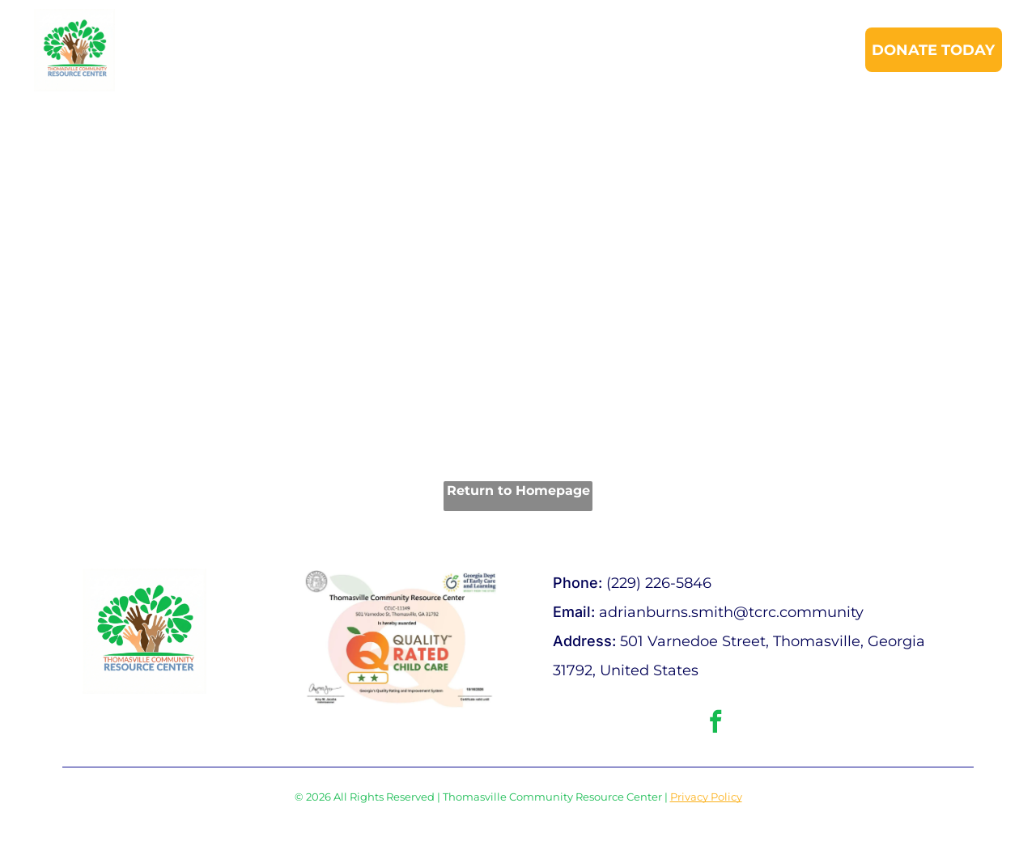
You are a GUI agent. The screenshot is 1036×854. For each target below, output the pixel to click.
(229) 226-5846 (658, 583)
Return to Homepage (518, 490)
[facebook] (715, 723)
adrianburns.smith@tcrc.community (731, 612)
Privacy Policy (706, 796)
